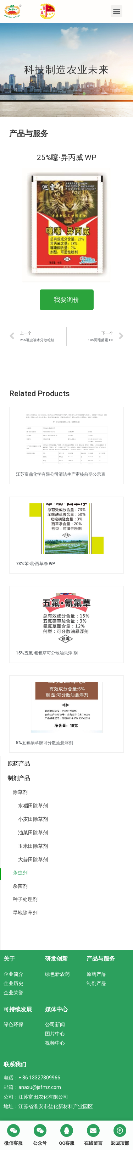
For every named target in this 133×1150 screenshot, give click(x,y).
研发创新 (56, 958)
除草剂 (20, 792)
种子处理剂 (25, 899)
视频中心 (55, 1043)
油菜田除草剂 (33, 832)
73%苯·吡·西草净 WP (35, 563)
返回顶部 (120, 1143)
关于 (9, 958)
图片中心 (55, 1033)
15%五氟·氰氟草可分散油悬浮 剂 (47, 653)
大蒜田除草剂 (33, 859)
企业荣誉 (13, 992)
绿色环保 (13, 1024)
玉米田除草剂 (33, 846)
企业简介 (13, 974)
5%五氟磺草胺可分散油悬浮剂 (44, 742)
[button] (116, 11)
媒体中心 (56, 1009)
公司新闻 (55, 1024)
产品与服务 (101, 958)
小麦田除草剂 (33, 819)
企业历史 (13, 983)
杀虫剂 (20, 872)
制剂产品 (18, 778)
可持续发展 (18, 1009)
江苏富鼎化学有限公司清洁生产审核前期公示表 (60, 474)
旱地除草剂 (25, 913)
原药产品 (18, 763)
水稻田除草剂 (33, 805)
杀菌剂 (20, 886)
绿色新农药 (57, 974)
